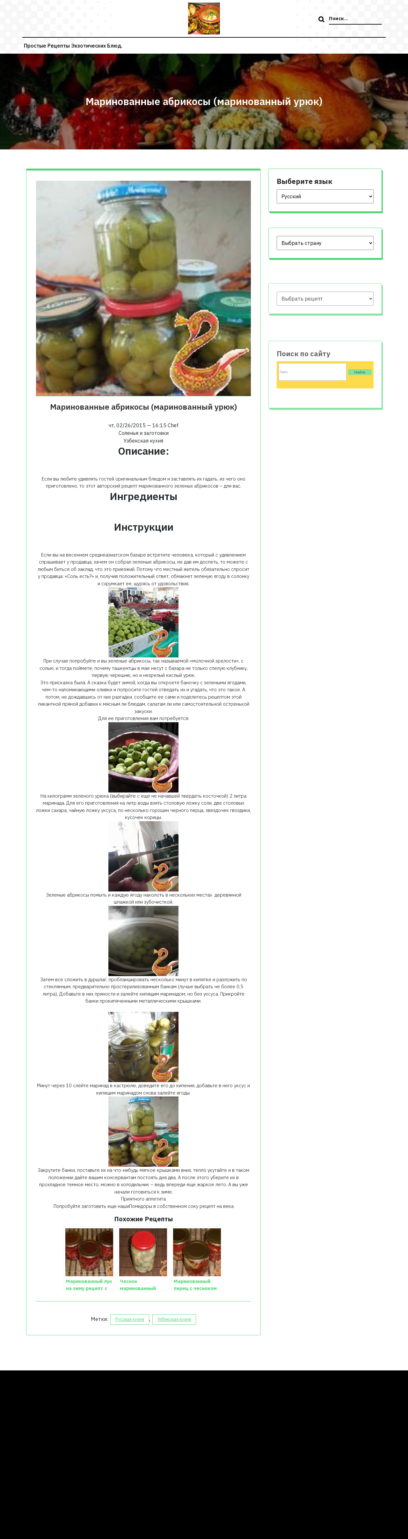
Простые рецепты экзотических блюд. (73, 45)
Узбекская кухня (174, 1319)
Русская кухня (129, 1319)
